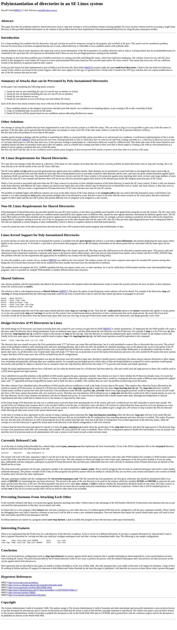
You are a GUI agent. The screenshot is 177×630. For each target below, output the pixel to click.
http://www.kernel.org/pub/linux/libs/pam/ (27, 599)
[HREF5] (63, 291)
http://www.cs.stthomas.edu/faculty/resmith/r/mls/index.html (35, 589)
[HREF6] (107, 331)
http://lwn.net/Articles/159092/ (22, 596)
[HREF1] (18, 10)
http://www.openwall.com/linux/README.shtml (30, 591)
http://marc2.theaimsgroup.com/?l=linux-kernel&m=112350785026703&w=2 (42, 594)
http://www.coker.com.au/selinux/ (23, 586)
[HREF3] (26, 139)
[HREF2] (88, 67)
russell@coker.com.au (47, 10)
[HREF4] (52, 260)
